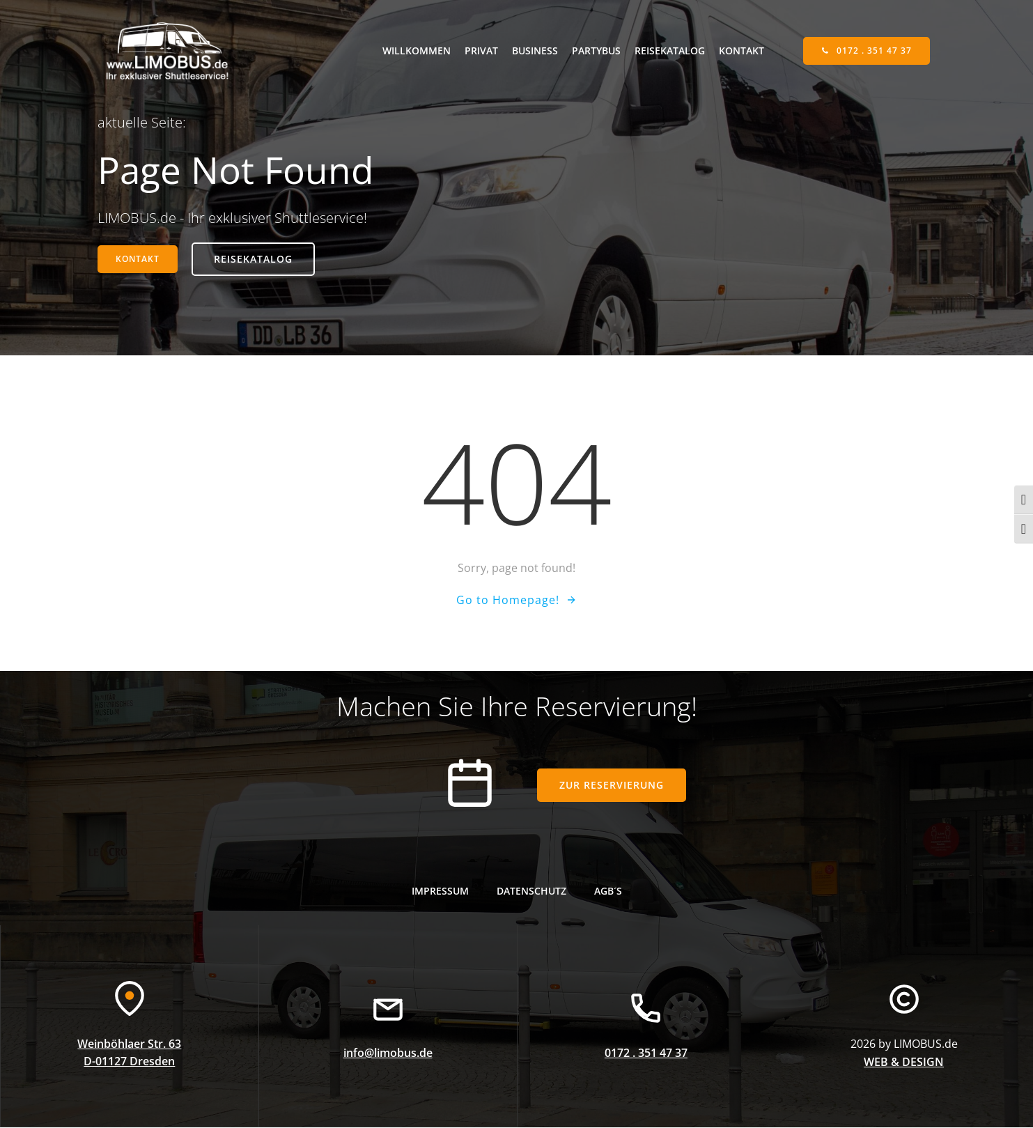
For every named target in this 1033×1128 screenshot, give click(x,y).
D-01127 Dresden (129, 1063)
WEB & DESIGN (904, 1063)
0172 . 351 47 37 (646, 1054)
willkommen (416, 50)
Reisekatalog (670, 50)
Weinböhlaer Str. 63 (129, 1045)
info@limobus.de (388, 1054)
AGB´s (608, 891)
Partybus (596, 50)
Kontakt (741, 50)
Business (535, 50)
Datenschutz (531, 891)
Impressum (440, 891)
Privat (481, 50)
